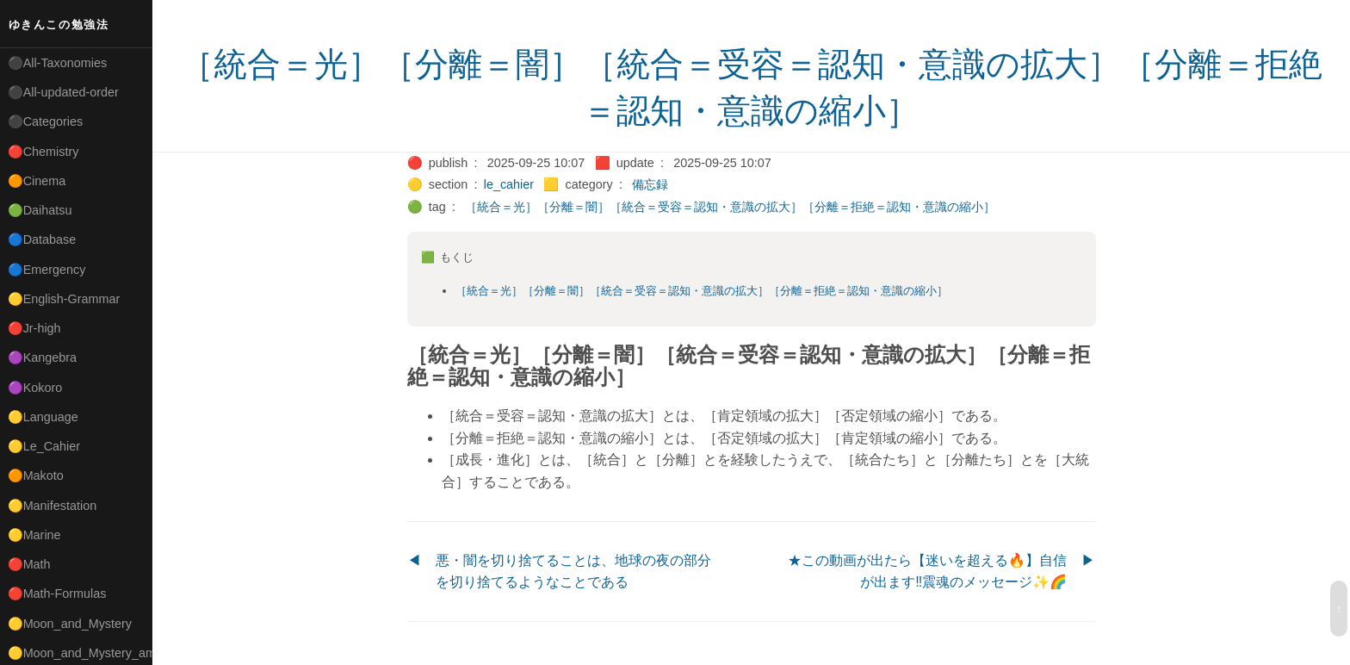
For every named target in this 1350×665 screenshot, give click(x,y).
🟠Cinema (37, 181)
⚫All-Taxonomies (58, 63)
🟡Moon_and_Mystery (70, 624)
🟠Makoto (36, 475)
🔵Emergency (47, 270)
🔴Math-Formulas (57, 593)
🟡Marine (34, 535)
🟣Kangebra (42, 357)
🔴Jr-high (34, 328)
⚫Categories (46, 121)
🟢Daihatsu (40, 210)
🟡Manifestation (52, 506)
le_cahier (509, 184)
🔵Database (42, 239)
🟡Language (43, 417)
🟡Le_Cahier (44, 446)
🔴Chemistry (43, 151)
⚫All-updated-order (63, 92)
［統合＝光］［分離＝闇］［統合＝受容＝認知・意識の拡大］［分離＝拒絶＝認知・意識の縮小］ (730, 207)
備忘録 (650, 184)
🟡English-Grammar (64, 299)
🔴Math (29, 564)
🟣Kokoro (35, 388)
